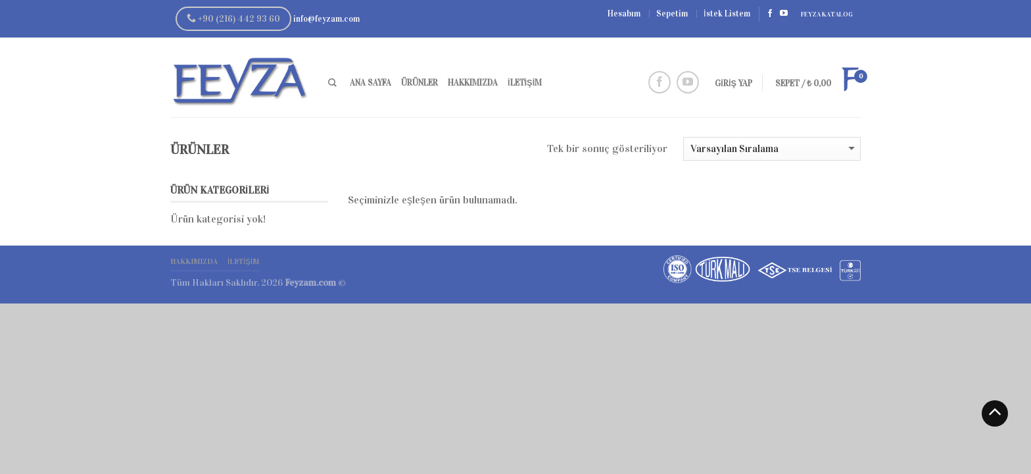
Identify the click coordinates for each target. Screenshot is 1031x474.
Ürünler (419, 83)
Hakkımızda (473, 83)
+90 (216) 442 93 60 (233, 18)
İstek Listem (727, 14)
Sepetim (672, 14)
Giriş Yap (733, 83)
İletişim (525, 83)
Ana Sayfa (370, 83)
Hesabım (624, 14)
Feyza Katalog (827, 14)
